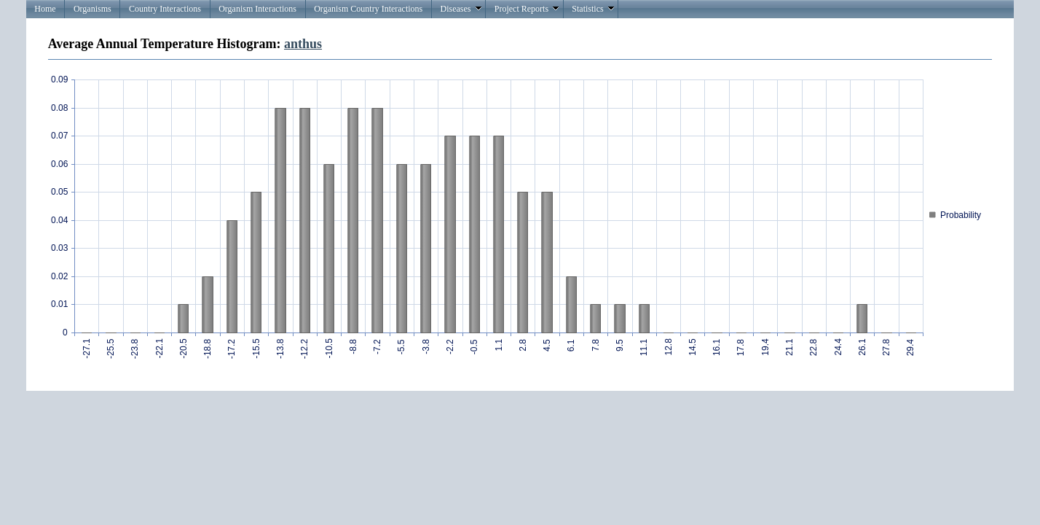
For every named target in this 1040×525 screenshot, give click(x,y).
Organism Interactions (257, 9)
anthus (303, 43)
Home (44, 9)
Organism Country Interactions (368, 9)
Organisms (92, 9)
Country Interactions (165, 9)
